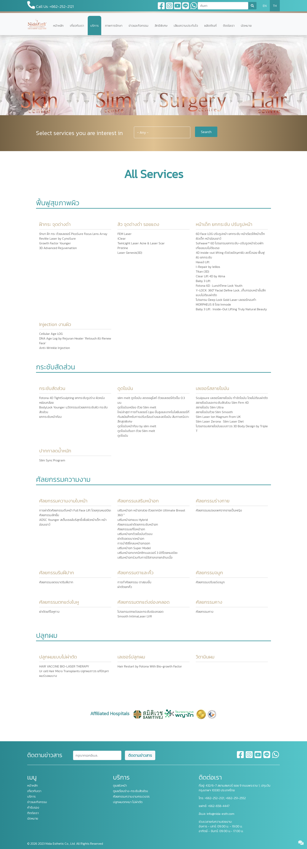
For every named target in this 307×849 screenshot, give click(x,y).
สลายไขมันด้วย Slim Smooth (214, 412)
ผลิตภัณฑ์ (210, 25)
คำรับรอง (33, 807)
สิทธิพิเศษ (161, 25)
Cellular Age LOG (51, 333)
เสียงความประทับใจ (186, 25)
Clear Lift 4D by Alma (210, 276)
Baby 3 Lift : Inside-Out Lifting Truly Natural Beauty (231, 309)
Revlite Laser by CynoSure (57, 238)
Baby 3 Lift (203, 280)
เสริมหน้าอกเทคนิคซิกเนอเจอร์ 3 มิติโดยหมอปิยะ (147, 552)
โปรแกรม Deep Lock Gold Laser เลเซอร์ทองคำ (226, 299)
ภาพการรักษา (113, 25)
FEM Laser (124, 233)
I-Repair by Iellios (208, 266)
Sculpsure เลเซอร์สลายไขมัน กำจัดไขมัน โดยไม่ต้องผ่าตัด (232, 397)
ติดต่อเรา (229, 25)
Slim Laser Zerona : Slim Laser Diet (220, 421)
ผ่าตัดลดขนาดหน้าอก (130, 538)
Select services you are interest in (79, 133)
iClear (121, 238)
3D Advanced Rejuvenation (58, 248)
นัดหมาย (246, 25)
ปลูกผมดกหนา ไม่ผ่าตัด (128, 802)
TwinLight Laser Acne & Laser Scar (141, 243)
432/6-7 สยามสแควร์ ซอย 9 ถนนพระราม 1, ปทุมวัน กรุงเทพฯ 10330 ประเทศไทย (234, 787)
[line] (267, 757)
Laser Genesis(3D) (129, 252)
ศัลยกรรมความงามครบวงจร (131, 796)
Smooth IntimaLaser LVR (134, 616)
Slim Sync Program (52, 460)
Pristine (122, 248)
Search (206, 131)
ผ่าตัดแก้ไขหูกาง (49, 611)
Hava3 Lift (202, 262)
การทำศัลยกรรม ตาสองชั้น (134, 582)
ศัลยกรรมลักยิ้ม (49, 515)
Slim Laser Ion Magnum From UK (218, 416)
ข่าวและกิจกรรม (138, 25)
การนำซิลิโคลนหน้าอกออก (133, 543)
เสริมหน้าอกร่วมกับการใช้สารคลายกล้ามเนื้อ (144, 557)
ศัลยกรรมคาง (204, 611)
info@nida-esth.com (220, 813)
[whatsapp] (275, 757)
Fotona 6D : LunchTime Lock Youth (219, 285)
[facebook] (240, 757)
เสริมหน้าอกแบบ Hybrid (132, 519)
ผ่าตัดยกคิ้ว (124, 586)
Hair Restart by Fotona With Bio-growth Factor (149, 666)
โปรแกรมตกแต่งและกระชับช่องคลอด (140, 611)
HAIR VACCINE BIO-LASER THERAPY (64, 666)
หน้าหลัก (58, 25)
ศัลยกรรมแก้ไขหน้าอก (131, 529)
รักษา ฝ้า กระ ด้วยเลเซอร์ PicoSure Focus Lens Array (73, 233)
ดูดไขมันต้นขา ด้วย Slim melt (136, 430)
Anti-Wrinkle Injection (54, 347)
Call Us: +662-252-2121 (50, 5)
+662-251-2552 (235, 798)
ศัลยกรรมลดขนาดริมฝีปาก (56, 582)
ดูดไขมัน (122, 435)
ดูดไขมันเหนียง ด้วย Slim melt (136, 407)
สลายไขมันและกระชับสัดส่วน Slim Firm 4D (222, 402)
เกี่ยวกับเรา (77, 25)
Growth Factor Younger (55, 243)
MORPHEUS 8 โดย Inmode (213, 304)
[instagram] (249, 757)
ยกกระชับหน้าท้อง (50, 416)
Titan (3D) (202, 271)
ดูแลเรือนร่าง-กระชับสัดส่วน (130, 791)
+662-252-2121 (214, 798)
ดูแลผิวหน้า (120, 785)
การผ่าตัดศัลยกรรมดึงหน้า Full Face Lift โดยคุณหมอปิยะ (75, 510)
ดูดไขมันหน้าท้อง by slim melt (136, 426)
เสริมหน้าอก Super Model (134, 548)
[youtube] (258, 757)
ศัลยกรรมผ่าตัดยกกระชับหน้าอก (137, 524)
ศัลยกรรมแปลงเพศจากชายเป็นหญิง (219, 510)
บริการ (94, 25)
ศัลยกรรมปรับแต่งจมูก (210, 582)
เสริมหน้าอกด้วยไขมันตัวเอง (135, 533)
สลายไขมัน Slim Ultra (210, 407)
